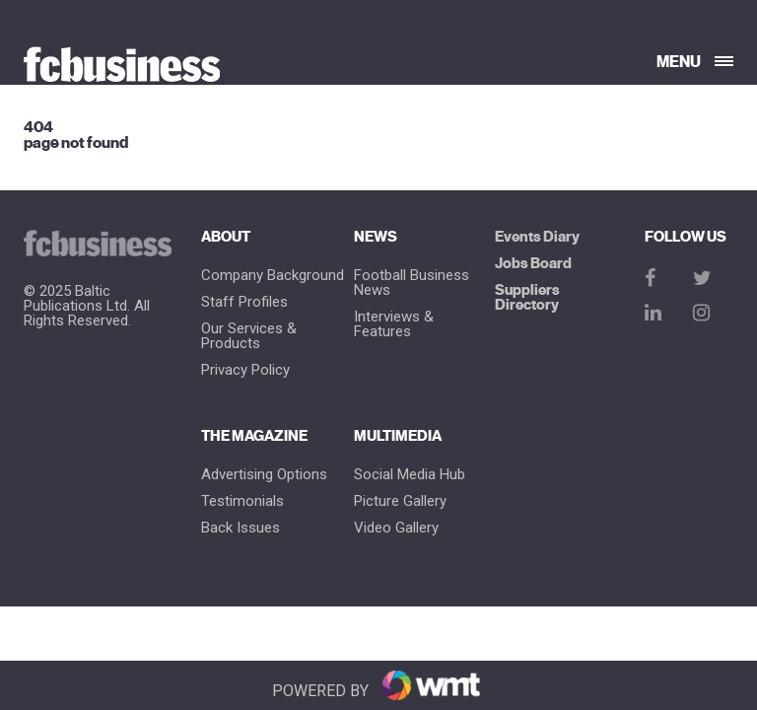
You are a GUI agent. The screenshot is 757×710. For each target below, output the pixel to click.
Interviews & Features (394, 324)
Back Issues (240, 528)
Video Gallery (396, 528)
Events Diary (537, 237)
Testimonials (242, 501)
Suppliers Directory (527, 298)
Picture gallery (400, 501)
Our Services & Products (249, 336)
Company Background (272, 275)
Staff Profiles (244, 302)
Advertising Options (264, 474)
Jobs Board (533, 263)
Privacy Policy (245, 370)
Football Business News (411, 283)
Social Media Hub (409, 474)
